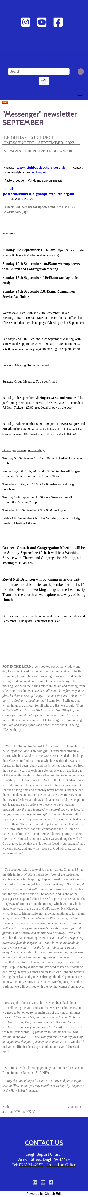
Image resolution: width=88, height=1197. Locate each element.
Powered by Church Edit (44, 1193)
